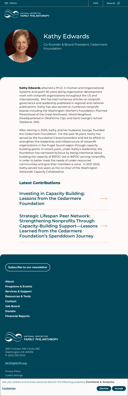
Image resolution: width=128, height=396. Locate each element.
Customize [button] (9, 388)
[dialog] (64, 387)
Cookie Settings (14, 375)
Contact (10, 301)
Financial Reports (17, 316)
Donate (10, 311)
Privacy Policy (13, 371)
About (9, 281)
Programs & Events (18, 286)
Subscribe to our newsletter (27, 267)
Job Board (12, 306)
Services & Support (18, 291)
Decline (104, 388)
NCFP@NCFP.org (16, 363)
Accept (119, 388)
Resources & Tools (18, 296)
